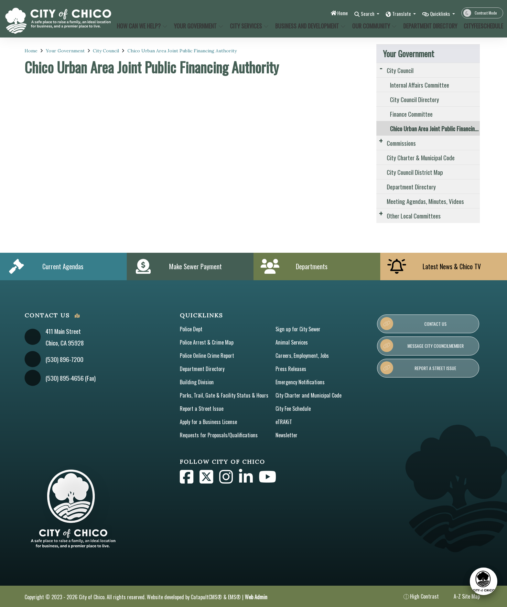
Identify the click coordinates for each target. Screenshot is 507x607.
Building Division (197, 382)
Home (333, 13)
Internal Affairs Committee (419, 84)
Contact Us (413, 323)
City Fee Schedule (293, 408)
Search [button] (360, 13)
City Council (106, 51)
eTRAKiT (283, 422)
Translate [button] (397, 13)
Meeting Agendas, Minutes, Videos (425, 201)
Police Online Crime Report (207, 355)
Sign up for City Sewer (297, 329)
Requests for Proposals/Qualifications (219, 435)
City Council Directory (414, 99)
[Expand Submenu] (381, 68)
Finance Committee (411, 113)
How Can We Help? (141, 26)
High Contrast (424, 596)
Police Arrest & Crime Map (206, 342)
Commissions (401, 142)
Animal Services (291, 342)
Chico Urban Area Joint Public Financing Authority (182, 51)
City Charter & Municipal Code (421, 157)
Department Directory (428, 26)
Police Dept (191, 329)
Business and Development (308, 26)
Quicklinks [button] (438, 13)
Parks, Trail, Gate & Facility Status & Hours (224, 395)
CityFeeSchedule (481, 26)
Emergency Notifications (300, 382)
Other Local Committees (414, 215)
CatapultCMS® (206, 597)
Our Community (373, 26)
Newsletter (286, 435)
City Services (248, 26)
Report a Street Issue (201, 408)
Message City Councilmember (421, 345)
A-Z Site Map (462, 596)
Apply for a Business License (208, 422)
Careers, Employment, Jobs (302, 355)
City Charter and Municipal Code (308, 395)
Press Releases (290, 369)
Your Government (197, 26)
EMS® (234, 597)
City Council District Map (415, 171)
